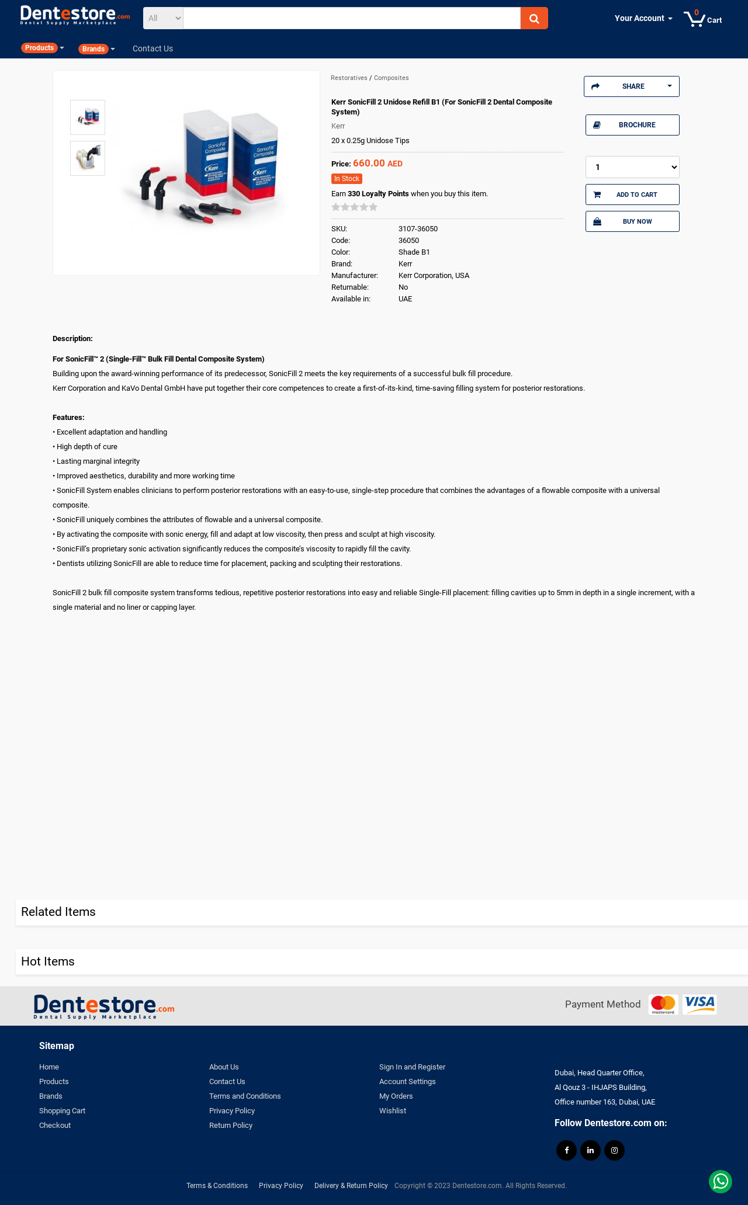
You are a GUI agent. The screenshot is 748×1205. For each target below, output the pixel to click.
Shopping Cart (62, 1110)
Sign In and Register (412, 1066)
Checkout (55, 1125)
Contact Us (227, 1081)
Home (49, 1066)
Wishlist (392, 1110)
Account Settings (407, 1081)
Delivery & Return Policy (351, 1186)
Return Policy (230, 1125)
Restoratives (350, 78)
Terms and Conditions (245, 1096)
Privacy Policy (232, 1110)
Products (54, 1081)
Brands (51, 1096)
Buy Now (622, 221)
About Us (224, 1066)
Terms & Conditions (217, 1186)
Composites (391, 78)
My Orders (396, 1096)
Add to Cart (625, 194)
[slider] (354, 206)
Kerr (338, 125)
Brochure (624, 125)
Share (631, 86)
